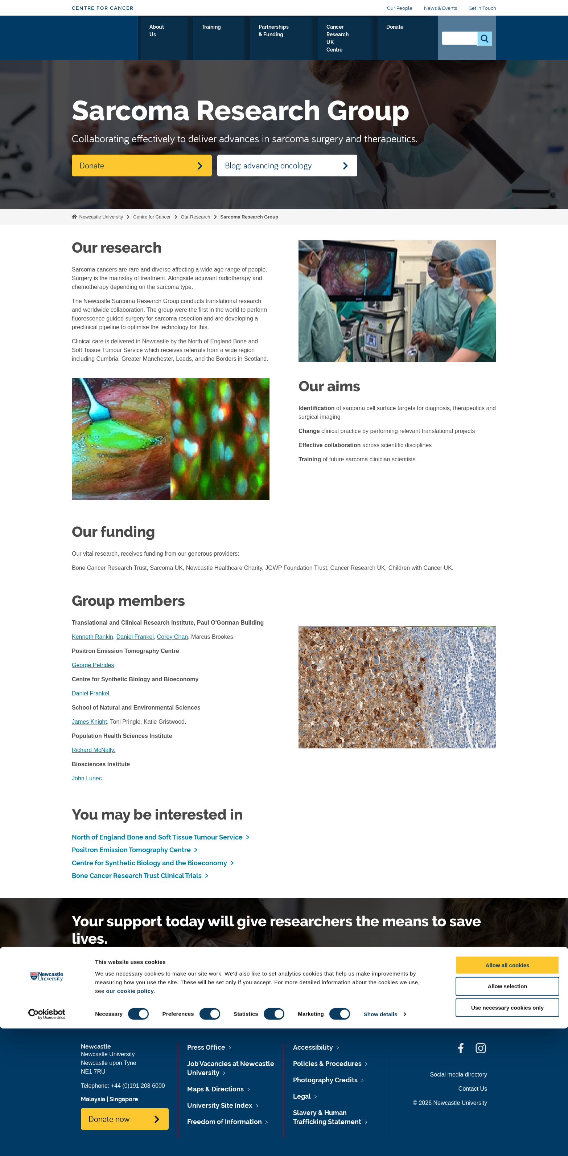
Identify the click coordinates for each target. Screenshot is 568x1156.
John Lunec (87, 778)
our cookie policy (130, 1118)
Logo (105, 38)
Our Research (160, 39)
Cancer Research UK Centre (360, 39)
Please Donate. (211, 972)
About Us (200, 39)
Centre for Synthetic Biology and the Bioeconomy (149, 863)
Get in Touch (482, 8)
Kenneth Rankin (92, 637)
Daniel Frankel (135, 637)
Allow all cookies (508, 1092)
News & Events (440, 8)
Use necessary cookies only (507, 1135)
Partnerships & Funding (285, 39)
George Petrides (93, 665)
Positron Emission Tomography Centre (131, 850)
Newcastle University (100, 217)
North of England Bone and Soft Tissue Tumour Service (157, 837)
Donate (416, 35)
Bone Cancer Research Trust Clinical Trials (137, 875)
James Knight (89, 722)
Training (234, 35)
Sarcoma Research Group (250, 217)
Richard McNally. (93, 750)
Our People (399, 8)
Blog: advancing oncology (268, 165)
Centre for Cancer (102, 8)
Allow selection (507, 1114)
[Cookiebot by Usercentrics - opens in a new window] (47, 1141)
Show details (381, 1142)
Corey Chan (172, 637)
